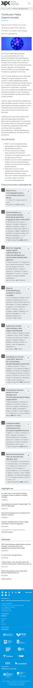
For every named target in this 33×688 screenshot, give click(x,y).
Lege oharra (6, 681)
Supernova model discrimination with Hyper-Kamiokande (14, 328)
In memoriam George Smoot (11, 555)
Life (2, 622)
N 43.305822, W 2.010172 (8, 607)
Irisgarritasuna (12, 683)
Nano (2, 620)
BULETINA (28, 592)
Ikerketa (9, 8)
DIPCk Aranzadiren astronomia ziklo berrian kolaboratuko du (14, 572)
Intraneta (22, 683)
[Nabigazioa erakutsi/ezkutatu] (29, 3)
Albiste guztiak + (6, 579)
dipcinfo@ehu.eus (6, 610)
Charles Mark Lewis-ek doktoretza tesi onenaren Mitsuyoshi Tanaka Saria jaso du (16, 563)
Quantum (4, 618)
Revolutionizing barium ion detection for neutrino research (15, 514)
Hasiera (3, 8)
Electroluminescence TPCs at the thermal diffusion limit (15, 456)
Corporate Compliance (16, 685)
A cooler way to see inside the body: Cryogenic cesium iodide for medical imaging (14, 495)
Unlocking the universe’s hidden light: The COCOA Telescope (16, 505)
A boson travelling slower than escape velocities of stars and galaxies (14, 523)
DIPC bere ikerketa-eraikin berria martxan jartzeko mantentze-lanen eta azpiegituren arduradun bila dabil (16, 546)
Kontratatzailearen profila (21, 681)
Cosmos (3, 624)
